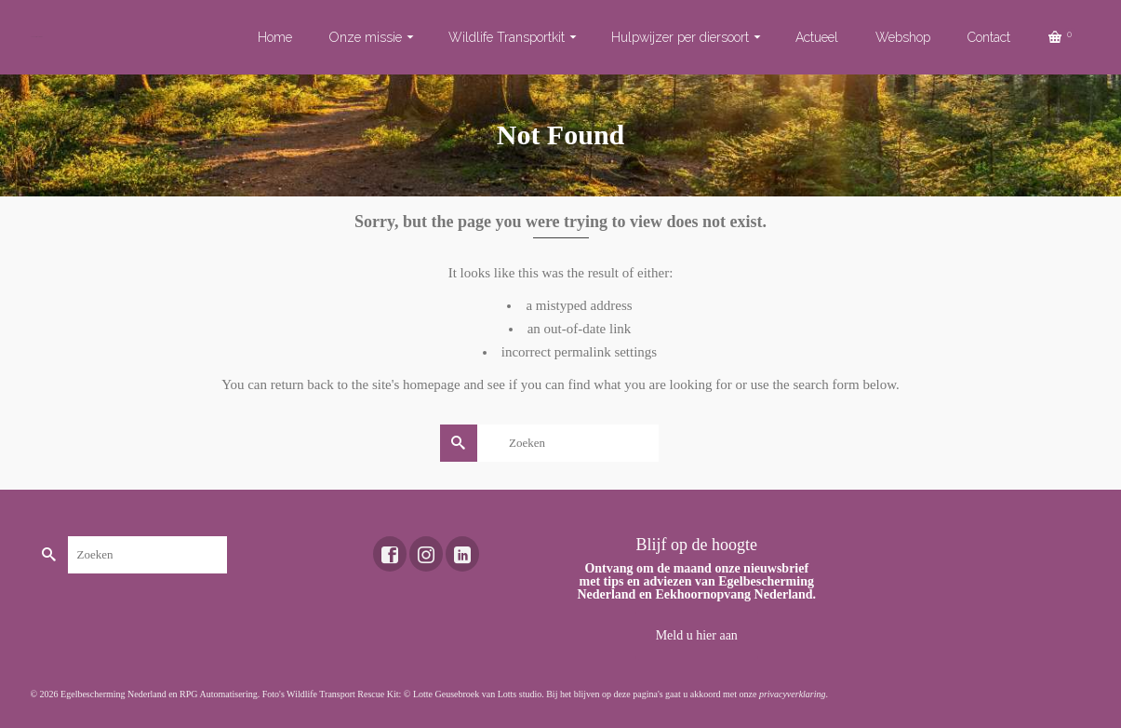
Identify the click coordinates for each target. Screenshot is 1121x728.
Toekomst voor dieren (37, 36)
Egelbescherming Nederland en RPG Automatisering (159, 694)
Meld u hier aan (697, 635)
